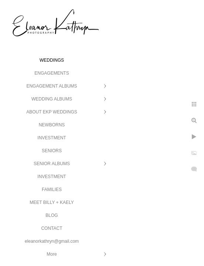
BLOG (51, 215)
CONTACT (51, 228)
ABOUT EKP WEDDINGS (51, 112)
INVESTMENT (51, 137)
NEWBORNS (52, 124)
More (52, 254)
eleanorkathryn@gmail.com (52, 241)
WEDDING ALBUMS (51, 99)
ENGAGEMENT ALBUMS (51, 86)
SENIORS (52, 150)
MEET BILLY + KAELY (52, 202)
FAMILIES (52, 189)
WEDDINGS (52, 60)
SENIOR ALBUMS (52, 163)
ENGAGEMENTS (51, 73)
